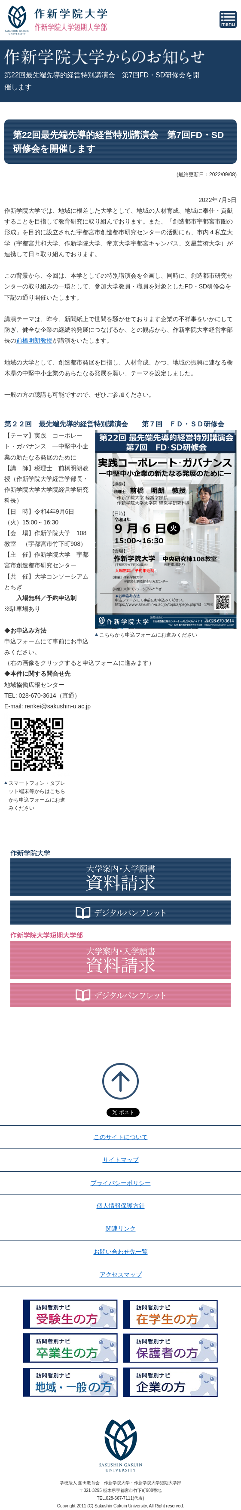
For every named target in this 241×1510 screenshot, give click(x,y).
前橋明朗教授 (34, 340)
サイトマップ (121, 1159)
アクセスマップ (121, 1274)
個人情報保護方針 (121, 1205)
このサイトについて (121, 1136)
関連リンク (121, 1228)
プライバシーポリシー (121, 1182)
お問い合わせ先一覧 (121, 1251)
